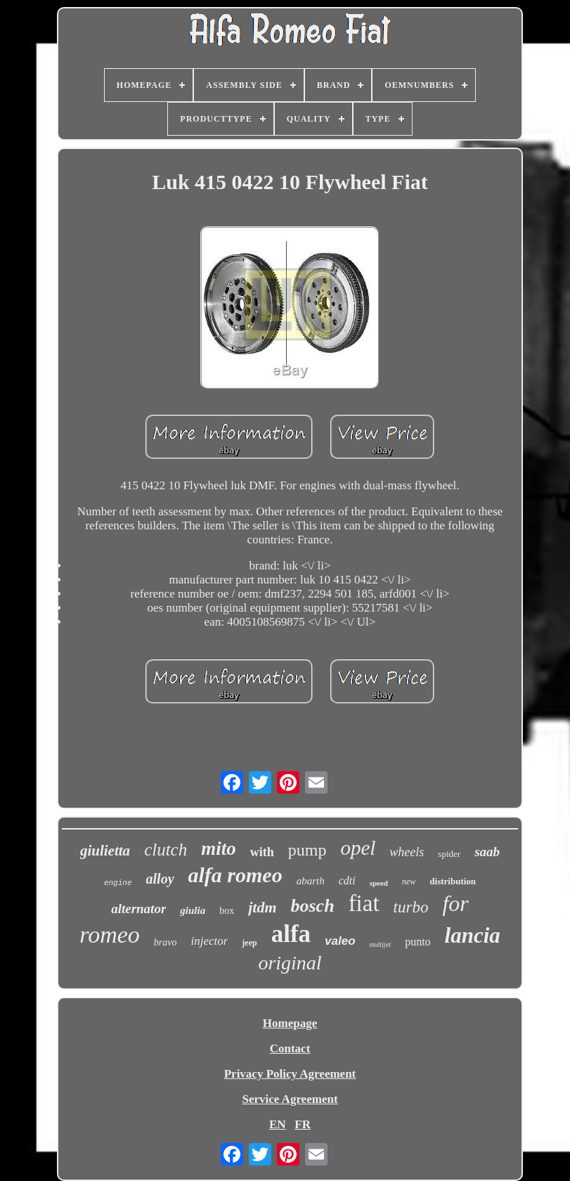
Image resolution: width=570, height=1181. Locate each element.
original (289, 963)
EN (277, 1124)
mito (218, 848)
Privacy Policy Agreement (290, 1073)
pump (307, 850)
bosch (313, 906)
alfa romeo (235, 874)
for (455, 903)
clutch (165, 849)
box (226, 910)
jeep (249, 943)
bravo (165, 942)
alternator (138, 908)
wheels (406, 852)
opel (357, 848)
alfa (291, 934)
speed (379, 883)
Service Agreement (289, 1099)
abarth (311, 880)
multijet (380, 944)
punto (417, 942)
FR (302, 1124)
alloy (160, 878)
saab (487, 851)
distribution (452, 881)
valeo (340, 941)
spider (449, 853)
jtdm (262, 907)
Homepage (290, 1023)
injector (209, 941)
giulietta (105, 850)
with (262, 852)
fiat (364, 903)
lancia (472, 935)
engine (118, 883)
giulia (192, 910)
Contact (290, 1048)
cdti (347, 880)
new (408, 881)
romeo (109, 935)
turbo (411, 907)
